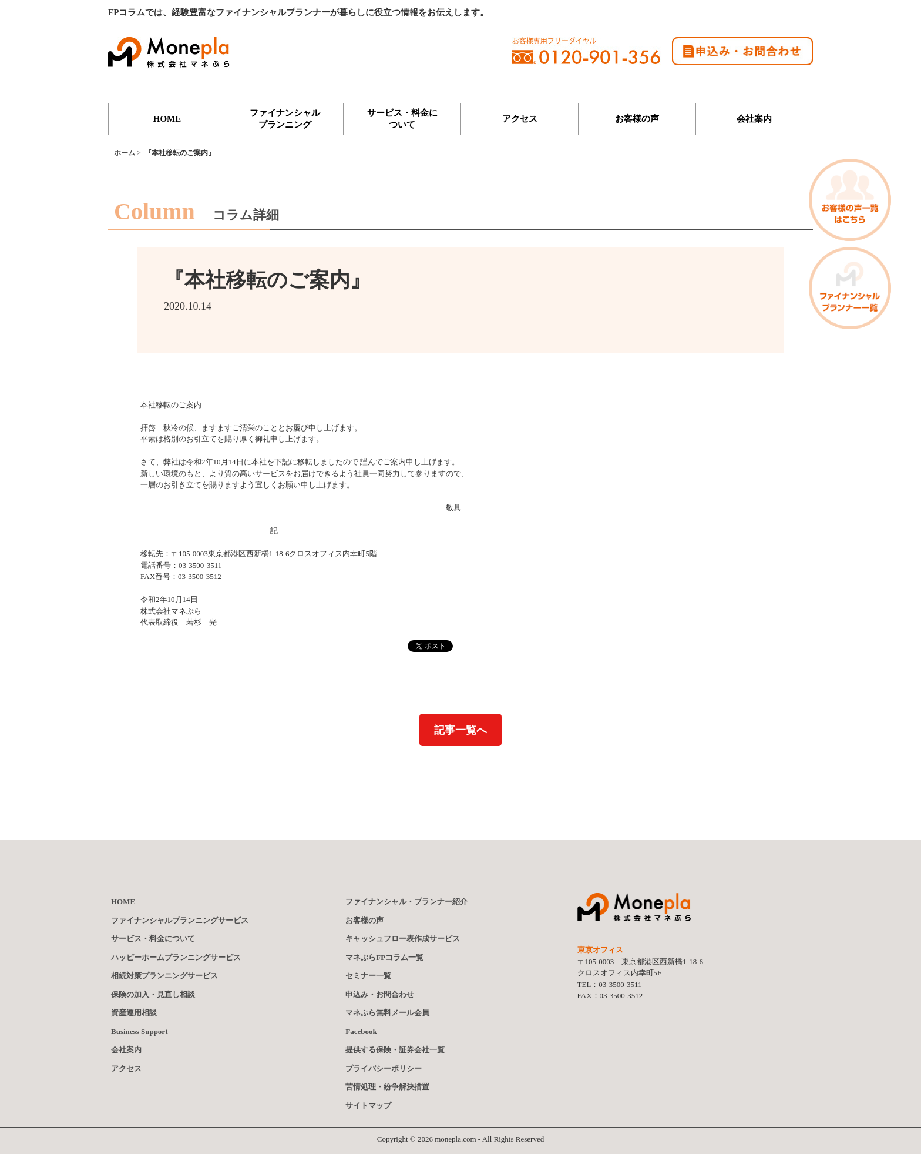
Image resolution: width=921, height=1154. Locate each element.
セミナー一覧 (368, 975)
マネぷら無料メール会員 (387, 1012)
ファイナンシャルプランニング (285, 118)
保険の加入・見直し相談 (153, 994)
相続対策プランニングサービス (164, 975)
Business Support (139, 1031)
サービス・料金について (402, 118)
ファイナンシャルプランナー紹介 (406, 902)
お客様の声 (637, 118)
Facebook (361, 1031)
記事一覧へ (460, 730)
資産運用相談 (134, 1012)
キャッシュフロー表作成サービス (402, 938)
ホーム (124, 153)
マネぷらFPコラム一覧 (384, 957)
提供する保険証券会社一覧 (395, 1050)
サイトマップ (368, 1105)
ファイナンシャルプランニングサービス (179, 920)
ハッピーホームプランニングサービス (176, 957)
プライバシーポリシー (383, 1068)
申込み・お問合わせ (379, 994)
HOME (167, 118)
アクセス (519, 118)
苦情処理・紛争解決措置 (387, 1086)
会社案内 (754, 118)
